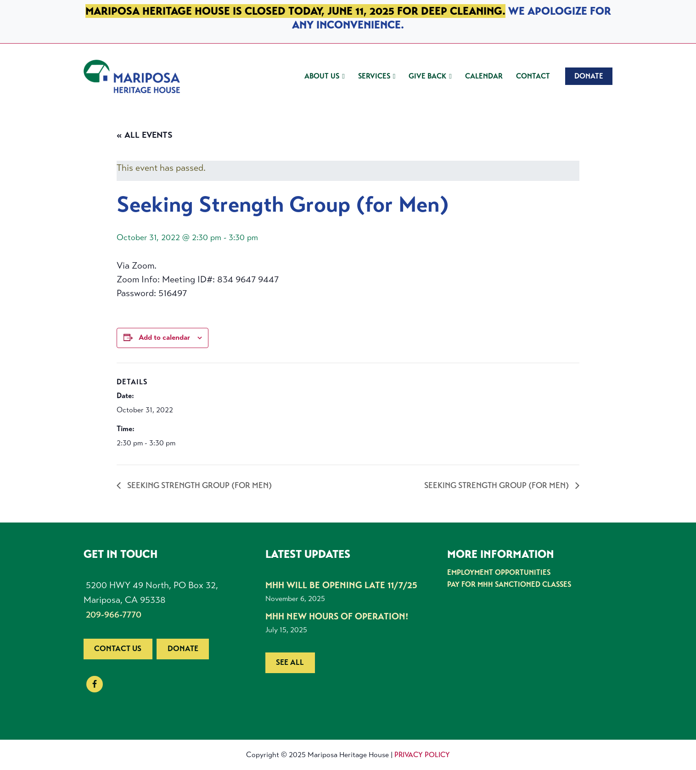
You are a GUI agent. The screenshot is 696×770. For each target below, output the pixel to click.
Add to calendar (164, 337)
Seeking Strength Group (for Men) (198, 485)
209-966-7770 (113, 614)
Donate (183, 648)
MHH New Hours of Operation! (336, 616)
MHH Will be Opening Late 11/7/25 (341, 585)
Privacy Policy (422, 754)
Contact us (117, 648)
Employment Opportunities (498, 572)
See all (290, 662)
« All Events (145, 135)
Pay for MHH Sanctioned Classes (509, 584)
